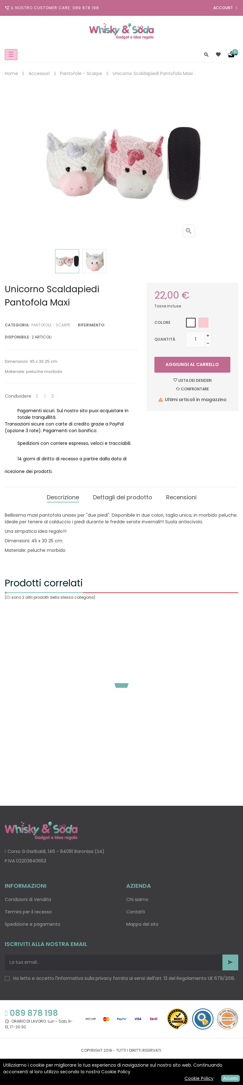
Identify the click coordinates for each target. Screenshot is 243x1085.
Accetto (230, 1078)
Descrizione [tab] (63, 497)
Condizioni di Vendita (28, 899)
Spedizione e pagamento (32, 924)
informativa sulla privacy (84, 978)
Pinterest (53, 396)
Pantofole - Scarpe (50, 325)
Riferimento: (91, 325)
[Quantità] (195, 339)
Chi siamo (137, 899)
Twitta (45, 396)
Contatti (135, 912)
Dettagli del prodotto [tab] (122, 497)
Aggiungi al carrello (192, 364)
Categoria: (17, 325)
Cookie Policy (199, 1078)
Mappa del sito (142, 924)
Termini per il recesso (28, 912)
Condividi (37, 396)
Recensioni (181, 497)
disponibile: (17, 337)
